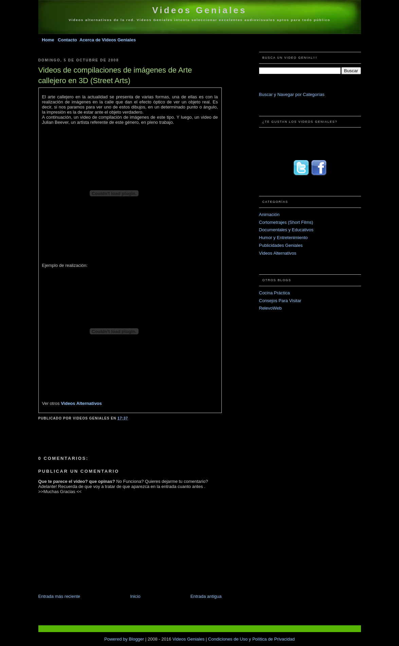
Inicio (135, 596)
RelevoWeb (270, 308)
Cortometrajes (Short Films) (286, 222)
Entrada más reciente (59, 596)
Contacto (68, 39)
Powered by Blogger (124, 639)
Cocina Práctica (274, 292)
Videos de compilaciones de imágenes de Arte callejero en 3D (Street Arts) (115, 75)
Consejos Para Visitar (280, 300)
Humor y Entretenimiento (283, 237)
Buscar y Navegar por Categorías (292, 94)
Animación (269, 214)
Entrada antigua (206, 596)
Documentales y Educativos (286, 229)
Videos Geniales (199, 10)
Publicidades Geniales (281, 245)
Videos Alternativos (81, 403)
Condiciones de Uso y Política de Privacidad (251, 639)
